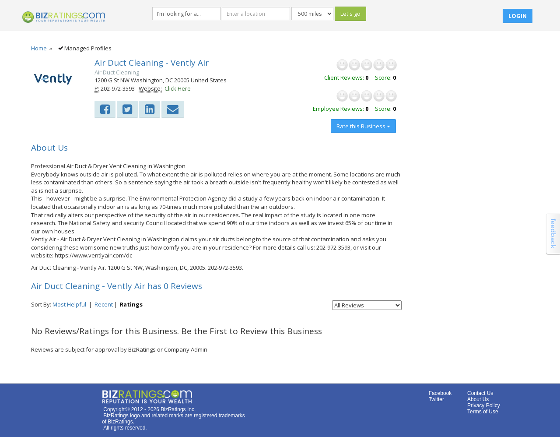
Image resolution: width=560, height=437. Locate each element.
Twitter (436, 399)
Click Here (177, 88)
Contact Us (480, 393)
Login (517, 16)
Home (39, 48)
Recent (103, 304)
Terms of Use (482, 412)
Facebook (440, 393)
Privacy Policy (483, 405)
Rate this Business (363, 126)
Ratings (131, 304)
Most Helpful (69, 304)
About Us (478, 399)
